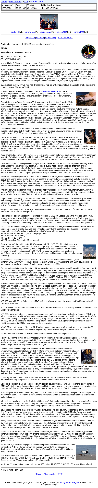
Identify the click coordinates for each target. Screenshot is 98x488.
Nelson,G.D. (62, 32)
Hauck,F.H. (14, 32)
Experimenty (50, 38)
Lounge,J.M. (45, 32)
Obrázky (40, 38)
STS (26, 1)
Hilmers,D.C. (78, 32)
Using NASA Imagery (69, 482)
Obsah (4, 1)
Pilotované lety (15, 1)
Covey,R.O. (30, 32)
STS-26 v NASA (65, 38)
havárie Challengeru (51, 91)
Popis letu (30, 38)
